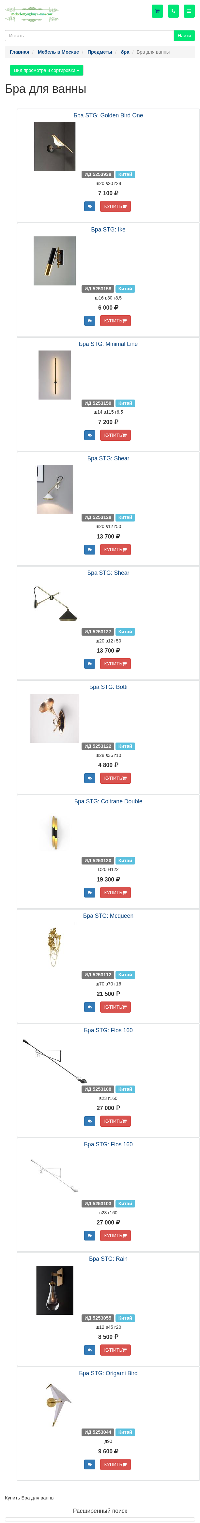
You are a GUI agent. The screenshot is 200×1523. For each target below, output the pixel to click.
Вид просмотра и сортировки (46, 70)
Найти (184, 35)
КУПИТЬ (115, 206)
